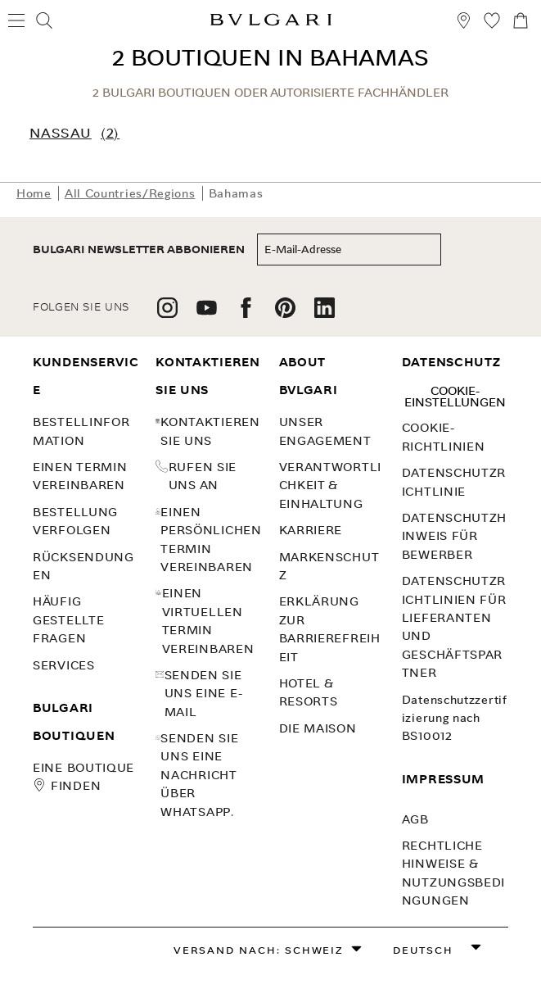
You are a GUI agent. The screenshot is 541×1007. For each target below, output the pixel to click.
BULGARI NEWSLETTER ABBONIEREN (139, 249)
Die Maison (318, 728)
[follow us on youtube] (206, 313)
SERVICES (64, 665)
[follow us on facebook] (246, 313)
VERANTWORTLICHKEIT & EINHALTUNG (330, 485)
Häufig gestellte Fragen (68, 619)
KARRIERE (311, 530)
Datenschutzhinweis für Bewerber (454, 536)
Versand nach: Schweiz (259, 950)
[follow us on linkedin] (324, 313)
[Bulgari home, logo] (271, 22)
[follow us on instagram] (167, 313)
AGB (415, 819)
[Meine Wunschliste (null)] (492, 23)
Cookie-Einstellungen (455, 396)
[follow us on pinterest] (285, 313)
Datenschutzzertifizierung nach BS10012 (454, 718)
